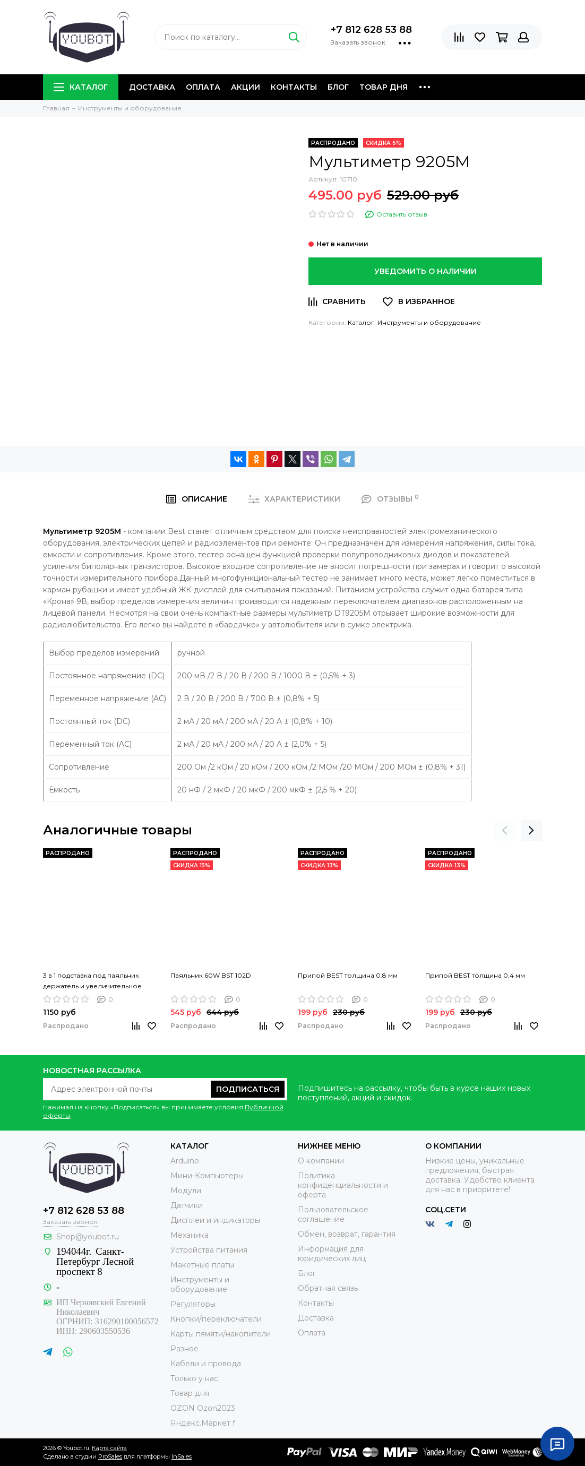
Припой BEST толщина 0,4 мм (475, 975)
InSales (181, 1456)
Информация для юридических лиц (332, 1253)
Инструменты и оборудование (429, 322)
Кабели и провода (205, 1363)
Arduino (184, 1161)
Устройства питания (208, 1250)
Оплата (203, 87)
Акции (245, 87)
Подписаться (247, 1089)
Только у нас (194, 1378)
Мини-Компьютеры (207, 1175)
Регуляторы (193, 1304)
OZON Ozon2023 (202, 1408)
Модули (185, 1190)
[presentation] (504, 830)
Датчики (186, 1205)
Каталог (81, 87)
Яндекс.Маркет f (202, 1423)
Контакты (294, 87)
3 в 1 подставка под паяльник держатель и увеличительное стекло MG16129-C (92, 981)
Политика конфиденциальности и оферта (343, 1185)
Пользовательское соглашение (333, 1214)
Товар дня (383, 87)
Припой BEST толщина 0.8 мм (348, 975)
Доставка (152, 87)
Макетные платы (202, 1265)
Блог (338, 87)
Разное (184, 1348)
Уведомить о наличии (425, 271)
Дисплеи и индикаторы (215, 1220)
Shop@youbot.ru (87, 1236)
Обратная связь (328, 1288)
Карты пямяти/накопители (220, 1334)
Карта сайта (109, 1448)
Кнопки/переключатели (216, 1319)
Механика (189, 1235)
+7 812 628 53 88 (371, 30)
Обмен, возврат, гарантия (346, 1234)
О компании (321, 1161)
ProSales (110, 1456)
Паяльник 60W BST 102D (210, 975)
